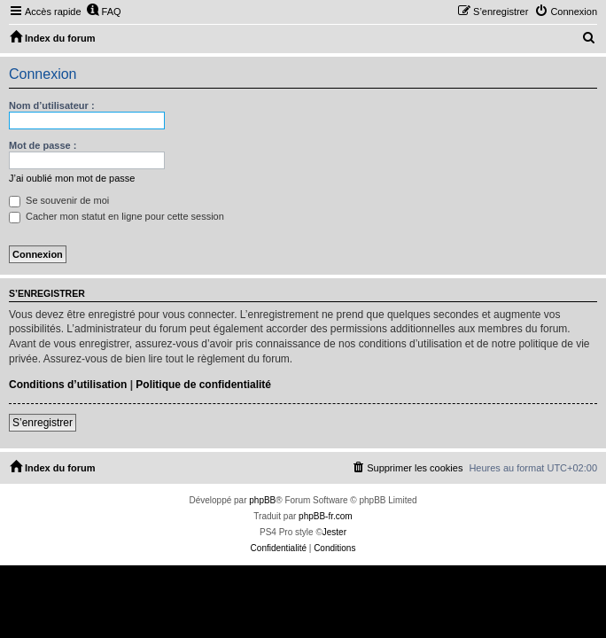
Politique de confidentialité (203, 384)
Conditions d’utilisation (68, 384)
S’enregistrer (42, 422)
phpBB (262, 500)
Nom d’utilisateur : (52, 105)
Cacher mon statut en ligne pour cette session (116, 216)
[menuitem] (103, 11)
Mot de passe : (42, 145)
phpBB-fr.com (326, 516)
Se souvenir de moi (59, 200)
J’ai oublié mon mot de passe (72, 178)
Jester (334, 532)
